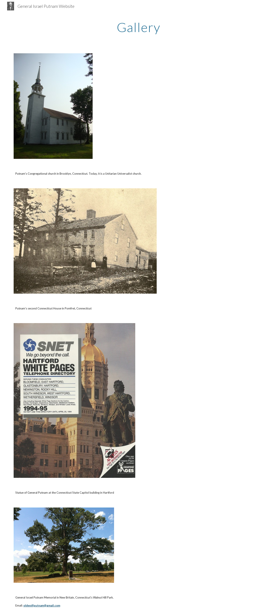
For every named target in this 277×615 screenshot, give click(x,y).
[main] (138, 27)
